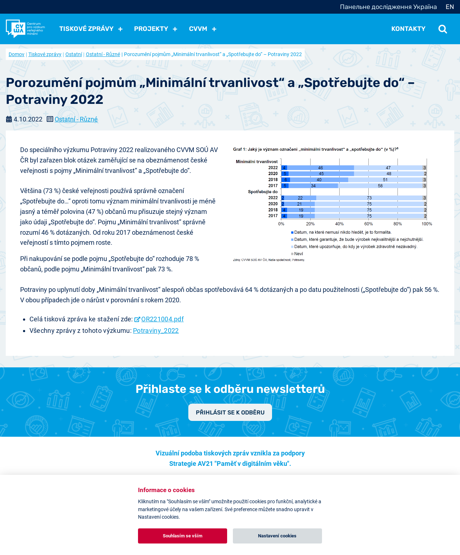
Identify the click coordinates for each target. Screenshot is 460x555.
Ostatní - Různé (103, 54)
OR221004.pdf (162, 319)
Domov (16, 54)
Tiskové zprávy (44, 54)
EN (450, 7)
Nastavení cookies (277, 535)
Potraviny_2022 (156, 330)
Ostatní (73, 54)
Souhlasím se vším (182, 535)
